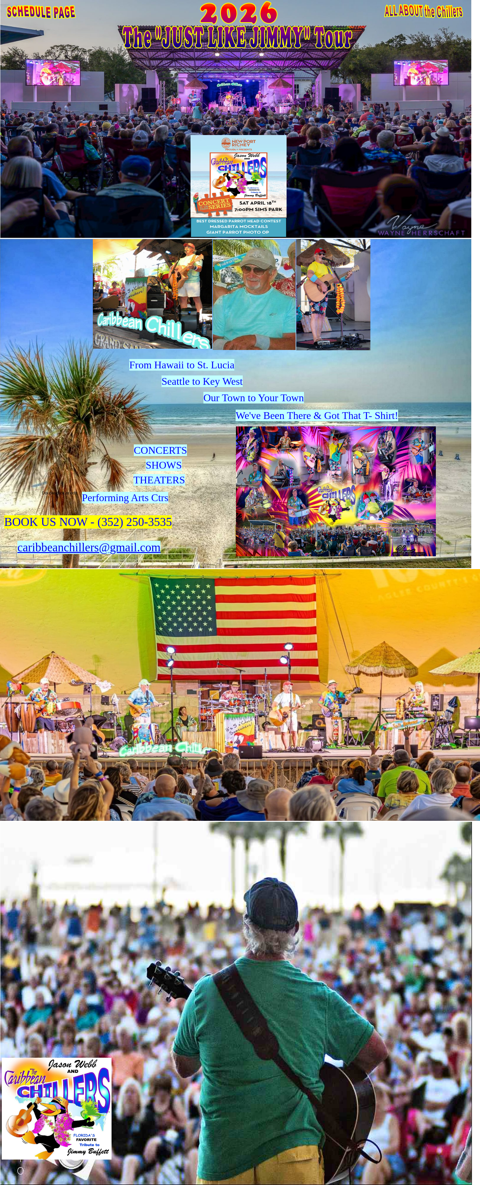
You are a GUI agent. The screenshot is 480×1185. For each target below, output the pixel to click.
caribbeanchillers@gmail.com (89, 547)
